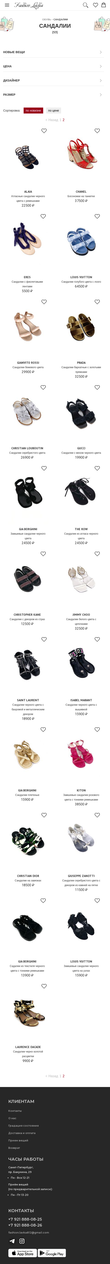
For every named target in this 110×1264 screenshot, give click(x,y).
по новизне (33, 110)
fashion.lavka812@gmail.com (28, 1232)
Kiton (81, 790)
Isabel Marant (81, 700)
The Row (81, 529)
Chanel (81, 192)
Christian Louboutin (27, 448)
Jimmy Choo (81, 615)
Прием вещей (18, 1140)
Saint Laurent (28, 700)
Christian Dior (28, 876)
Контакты (15, 1110)
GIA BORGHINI (28, 529)
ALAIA (28, 192)
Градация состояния (23, 1125)
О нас (12, 1118)
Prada (81, 363)
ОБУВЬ (46, 19)
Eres (27, 277)
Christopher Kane (27, 615)
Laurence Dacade (28, 1047)
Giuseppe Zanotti (81, 876)
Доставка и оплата (22, 1133)
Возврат (14, 1147)
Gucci (81, 448)
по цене (53, 110)
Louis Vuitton (81, 277)
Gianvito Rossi (28, 363)
